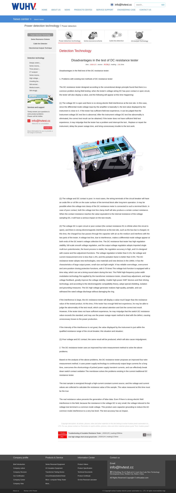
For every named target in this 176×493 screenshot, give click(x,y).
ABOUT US (55, 10)
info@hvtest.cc (123, 4)
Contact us (48, 128)
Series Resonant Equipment (55, 464)
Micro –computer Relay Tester (55, 480)
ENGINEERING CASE (126, 10)
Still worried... (34, 84)
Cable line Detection (40, 44)
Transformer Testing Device (54, 472)
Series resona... (34, 66)
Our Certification (18, 476)
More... (47, 484)
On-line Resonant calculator (87, 480)
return (147, 435)
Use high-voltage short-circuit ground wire (82, 437)
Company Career (19, 480)
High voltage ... (34, 78)
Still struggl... (33, 91)
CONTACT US (145, 10)
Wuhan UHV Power (30, 491)
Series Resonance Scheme (40, 39)
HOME (44, 10)
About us (16, 491)
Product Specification (85, 468)
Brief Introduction (19, 464)
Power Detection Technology (40, 35)
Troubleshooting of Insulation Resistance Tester (84, 433)
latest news (39, 19)
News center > (22, 19)
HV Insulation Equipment (53, 468)
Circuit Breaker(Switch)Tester (55, 476)
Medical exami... (35, 87)
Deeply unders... (35, 63)
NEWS (67, 10)
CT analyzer (33, 72)
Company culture (19, 468)
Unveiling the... (34, 81)
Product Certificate (84, 476)
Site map (162, 491)
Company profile (20, 458)
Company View (18, 484)
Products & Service (54, 458)
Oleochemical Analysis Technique (40, 48)
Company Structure (20, 472)
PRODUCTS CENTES (83, 10)
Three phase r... (34, 69)
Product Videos (83, 464)
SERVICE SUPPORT (104, 10)
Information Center (86, 458)
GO (162, 5)
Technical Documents (85, 472)
